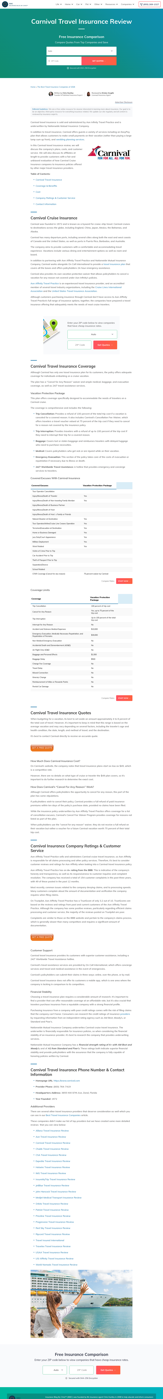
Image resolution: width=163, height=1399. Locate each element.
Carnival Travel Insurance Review (53, 1142)
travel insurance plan (114, 264)
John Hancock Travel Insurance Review (56, 1191)
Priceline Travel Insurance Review (53, 1215)
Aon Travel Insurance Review (51, 1136)
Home (68, 4)
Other (98, 4)
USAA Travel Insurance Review (52, 1252)
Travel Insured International (50, 1240)
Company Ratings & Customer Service (55, 198)
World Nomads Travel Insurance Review (56, 1264)
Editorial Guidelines (40, 109)
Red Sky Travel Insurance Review (53, 1228)
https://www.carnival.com (67, 1080)
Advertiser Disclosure (123, 102)
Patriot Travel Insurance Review (52, 1209)
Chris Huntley (68, 93)
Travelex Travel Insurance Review (53, 1246)
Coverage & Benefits (46, 185)
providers (125, 1013)
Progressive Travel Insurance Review (55, 1221)
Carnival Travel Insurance (49, 179)
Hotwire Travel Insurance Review (53, 1167)
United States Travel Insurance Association (74, 291)
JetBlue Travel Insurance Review (52, 1185)
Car (79, 4)
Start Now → (124, 581)
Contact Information (46, 204)
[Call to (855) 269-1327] (150, 4)
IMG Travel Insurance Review (51, 1173)
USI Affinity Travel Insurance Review (55, 1258)
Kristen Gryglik (108, 93)
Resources (111, 4)
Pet (88, 4)
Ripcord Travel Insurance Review (53, 1234)
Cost (38, 191)
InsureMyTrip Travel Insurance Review (55, 1179)
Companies (127, 4)
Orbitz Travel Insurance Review (52, 1203)
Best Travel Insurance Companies (63, 1115)
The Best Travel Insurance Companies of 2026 (56, 87)
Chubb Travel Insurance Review (52, 1148)
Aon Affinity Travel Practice (45, 283)
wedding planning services (70, 139)
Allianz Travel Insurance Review (52, 1130)
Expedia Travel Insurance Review (53, 1161)
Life (58, 4)
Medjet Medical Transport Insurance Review (59, 1197)
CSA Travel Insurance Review (51, 1155)
